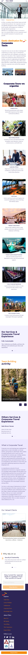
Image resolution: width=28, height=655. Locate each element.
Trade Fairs (6, 599)
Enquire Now (14, 652)
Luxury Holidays (8, 602)
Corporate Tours (8, 608)
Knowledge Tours (8, 611)
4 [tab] (15, 350)
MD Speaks (6, 621)
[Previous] (20, 404)
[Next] (25, 404)
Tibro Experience (8, 627)
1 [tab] (12, 350)
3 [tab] (14, 350)
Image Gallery (7, 630)
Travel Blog (6, 624)
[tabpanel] (14, 344)
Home (2, 20)
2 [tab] (13, 350)
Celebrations (7, 605)
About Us (6, 618)
